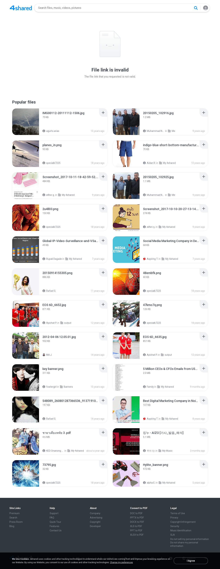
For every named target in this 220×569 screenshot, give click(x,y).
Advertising (96, 517)
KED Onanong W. (53, 450)
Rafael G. (49, 290)
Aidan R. (149, 163)
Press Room (16, 522)
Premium (14, 513)
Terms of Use (177, 513)
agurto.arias (50, 131)
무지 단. (149, 450)
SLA (172, 534)
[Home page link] (21, 8)
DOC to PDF (136, 513)
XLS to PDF (136, 526)
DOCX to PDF (137, 522)
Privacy (174, 517)
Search (13, 517)
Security (174, 526)
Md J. (47, 354)
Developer (95, 526)
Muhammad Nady (153, 131)
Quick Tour (55, 522)
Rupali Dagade (52, 259)
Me (171, 131)
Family (148, 386)
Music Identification (180, 530)
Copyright (95, 522)
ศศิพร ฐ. (48, 195)
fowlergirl (49, 386)
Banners (66, 386)
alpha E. (149, 482)
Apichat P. (49, 322)
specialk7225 (51, 163)
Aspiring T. (150, 259)
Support (54, 513)
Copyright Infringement (183, 522)
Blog (11, 526)
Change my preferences (121, 562)
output (65, 322)
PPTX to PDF (137, 517)
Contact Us (56, 530)
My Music (165, 450)
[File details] (25, 121)
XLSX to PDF (137, 534)
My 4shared (167, 163)
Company (95, 513)
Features (54, 526)
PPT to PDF (136, 530)
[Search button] (196, 8)
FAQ (52, 517)
